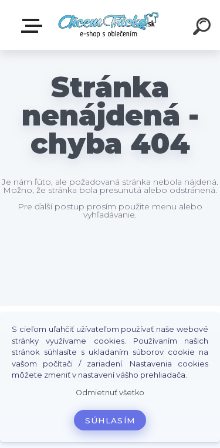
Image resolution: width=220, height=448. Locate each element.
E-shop (34, 26)
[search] (203, 28)
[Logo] (109, 24)
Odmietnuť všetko (110, 392)
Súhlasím (110, 420)
